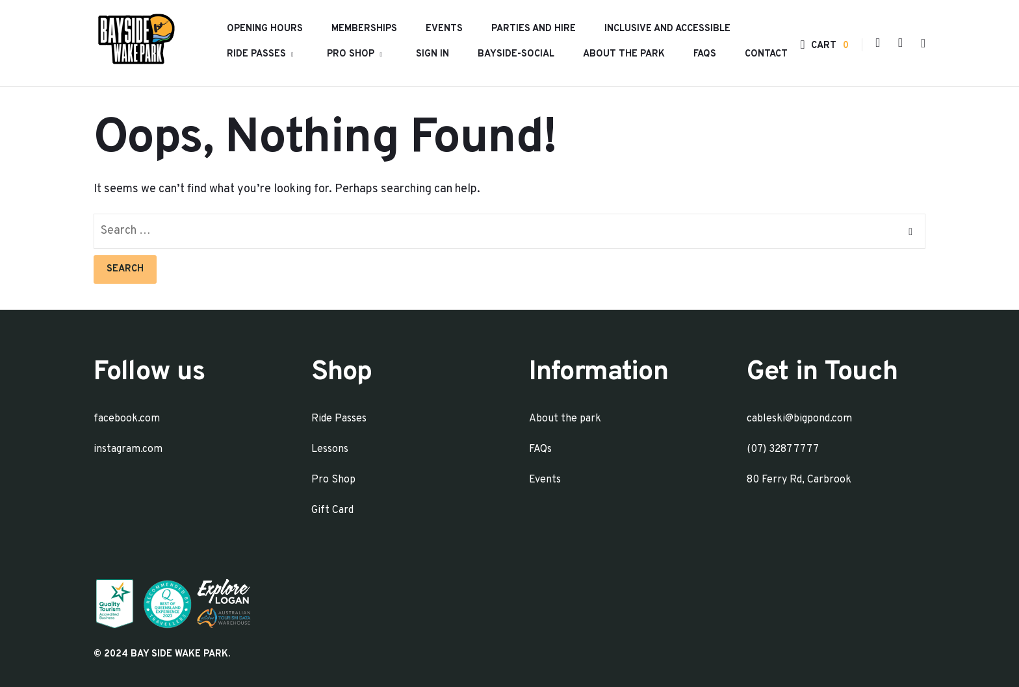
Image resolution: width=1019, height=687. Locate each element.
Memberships (364, 29)
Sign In (432, 54)
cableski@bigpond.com (799, 418)
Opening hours (265, 29)
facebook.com (127, 418)
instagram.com (128, 449)
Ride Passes (256, 54)
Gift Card (332, 510)
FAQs (704, 54)
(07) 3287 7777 (783, 449)
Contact (766, 54)
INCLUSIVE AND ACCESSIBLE (667, 29)
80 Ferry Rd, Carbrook (799, 479)
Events (444, 29)
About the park (624, 54)
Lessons (329, 449)
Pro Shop (350, 54)
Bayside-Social (516, 54)
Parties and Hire (533, 29)
